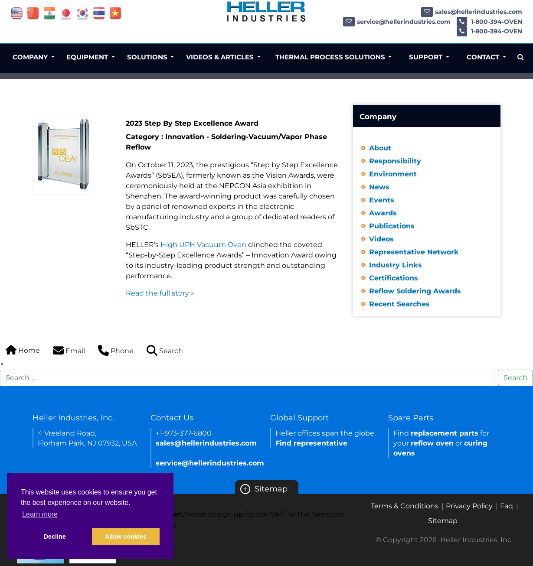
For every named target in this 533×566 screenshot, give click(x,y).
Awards (383, 213)
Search (515, 378)
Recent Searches (399, 304)
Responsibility (395, 161)
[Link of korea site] (82, 13)
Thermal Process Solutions (331, 57)
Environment (393, 174)
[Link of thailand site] (99, 13)
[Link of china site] (33, 13)
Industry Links (395, 265)
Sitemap (264, 489)
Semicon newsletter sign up (289, 545)
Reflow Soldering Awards (415, 291)
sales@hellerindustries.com (471, 11)
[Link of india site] (50, 13)
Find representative (311, 443)
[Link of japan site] (66, 13)
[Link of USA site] (17, 13)
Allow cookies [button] (126, 536)
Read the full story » (160, 293)
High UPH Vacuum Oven (203, 245)
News (379, 187)
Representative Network (414, 252)
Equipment (88, 57)
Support (426, 57)
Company (31, 57)
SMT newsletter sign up (186, 545)
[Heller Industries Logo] (266, 11)
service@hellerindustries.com (397, 21)
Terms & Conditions (404, 506)
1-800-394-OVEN (489, 21)
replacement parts (444, 433)
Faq (506, 506)
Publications (392, 226)
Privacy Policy (469, 506)
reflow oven (432, 443)
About (380, 148)
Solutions (148, 57)
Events (381, 200)
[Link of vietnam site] (115, 13)
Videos (381, 239)
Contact (484, 57)
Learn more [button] (40, 514)
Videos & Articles (220, 57)
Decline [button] (55, 536)
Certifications (393, 278)
